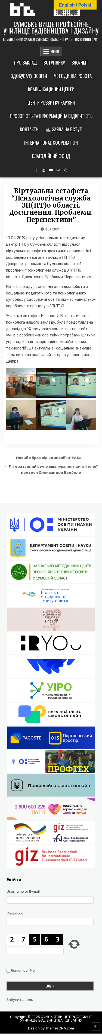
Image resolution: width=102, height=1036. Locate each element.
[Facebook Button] (36, 170)
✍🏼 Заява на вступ (63, 129)
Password (15, 913)
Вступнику (54, 62)
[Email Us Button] (58, 170)
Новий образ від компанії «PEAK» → (51, 457)
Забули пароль (20, 999)
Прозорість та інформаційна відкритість (51, 116)
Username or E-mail (23, 891)
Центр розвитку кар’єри (51, 102)
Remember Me (23, 970)
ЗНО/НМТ (80, 62)
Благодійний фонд (51, 156)
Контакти (29, 129)
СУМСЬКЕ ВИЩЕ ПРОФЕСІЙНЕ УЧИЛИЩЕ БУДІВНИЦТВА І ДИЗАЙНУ (51, 27)
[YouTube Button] (50, 170)
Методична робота (73, 75)
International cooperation (51, 142)
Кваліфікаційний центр (51, 89)
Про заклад (25, 62)
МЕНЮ (55, 51)
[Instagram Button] (43, 170)
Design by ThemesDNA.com (51, 1028)
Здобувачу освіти (29, 75)
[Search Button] (65, 170)
